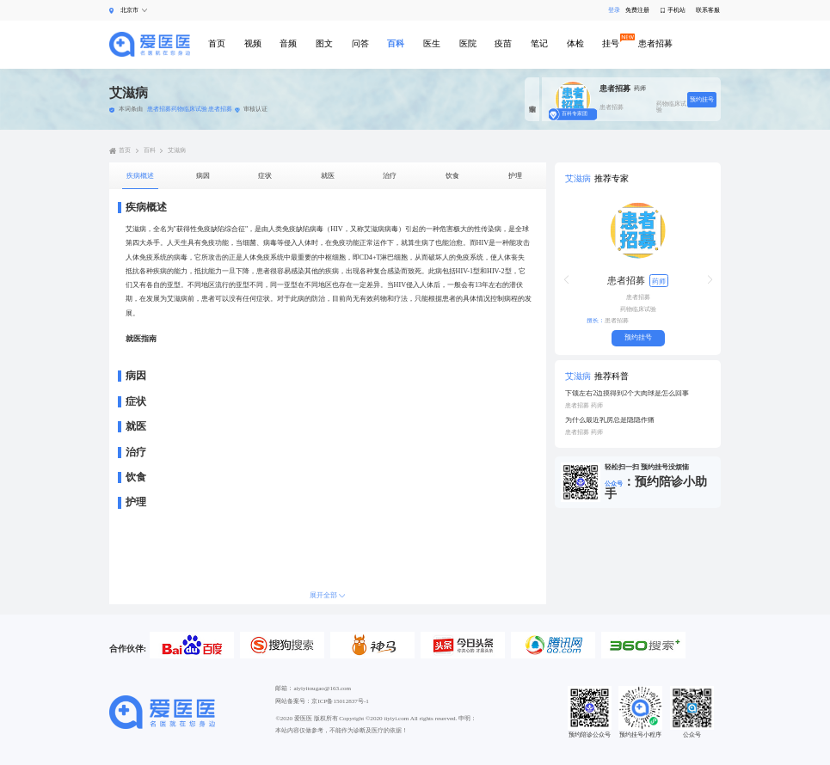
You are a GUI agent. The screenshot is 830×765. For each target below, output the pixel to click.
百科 (395, 43)
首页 (216, 43)
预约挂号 (702, 99)
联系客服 (708, 11)
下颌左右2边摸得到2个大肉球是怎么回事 (627, 393)
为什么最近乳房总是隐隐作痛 (610, 420)
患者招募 (655, 43)
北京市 (129, 10)
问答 (360, 43)
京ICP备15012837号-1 (339, 701)
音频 (288, 43)
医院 (467, 43)
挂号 (610, 43)
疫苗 (503, 43)
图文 (324, 43)
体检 (575, 43)
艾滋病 (177, 151)
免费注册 (637, 11)
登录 (612, 11)
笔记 (539, 43)
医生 (431, 43)
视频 (252, 43)
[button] (566, 279)
